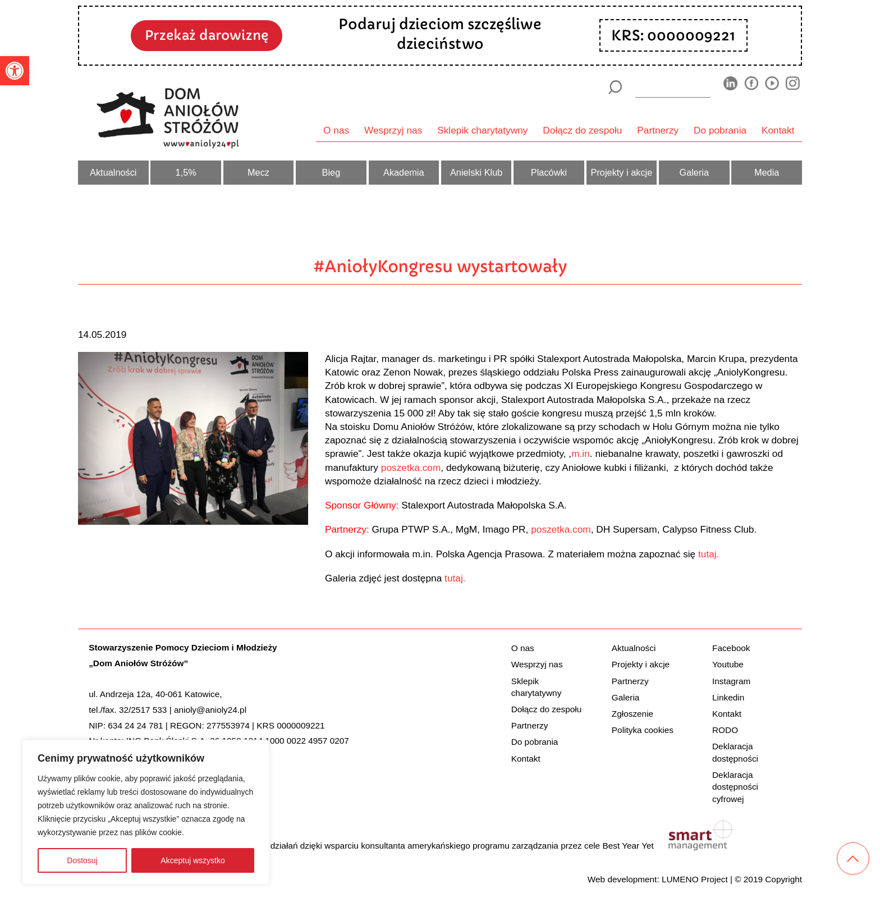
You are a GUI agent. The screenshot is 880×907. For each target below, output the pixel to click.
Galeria (694, 172)
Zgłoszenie (632, 713)
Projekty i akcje (622, 172)
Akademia (403, 172)
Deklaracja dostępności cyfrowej (735, 787)
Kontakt (778, 130)
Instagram (731, 681)
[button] (14, 70)
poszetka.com (411, 467)
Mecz (258, 172)
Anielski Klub (476, 172)
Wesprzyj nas (393, 130)
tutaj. (708, 554)
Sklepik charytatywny (482, 130)
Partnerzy (658, 130)
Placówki (549, 172)
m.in (580, 453)
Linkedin (728, 697)
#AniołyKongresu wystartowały (440, 266)
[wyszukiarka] (673, 87)
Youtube (728, 664)
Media (766, 172)
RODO (725, 730)
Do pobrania (720, 130)
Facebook (731, 648)
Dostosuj (82, 860)
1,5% (186, 172)
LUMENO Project (695, 879)
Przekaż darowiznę (206, 35)
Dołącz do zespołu (582, 130)
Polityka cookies (642, 730)
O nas (336, 130)
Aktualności (113, 172)
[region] (145, 812)
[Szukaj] (614, 87)
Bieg (331, 172)
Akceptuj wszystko (192, 860)
